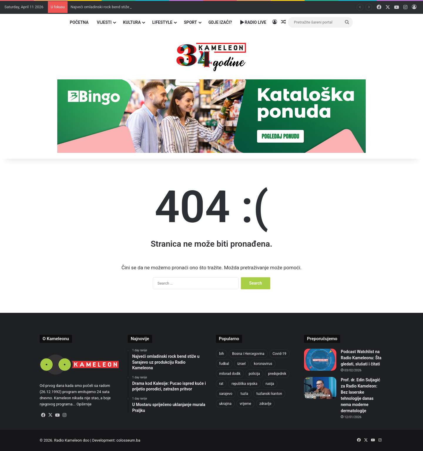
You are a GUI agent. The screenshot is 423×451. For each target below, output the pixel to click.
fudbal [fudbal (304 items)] (224, 364)
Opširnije (83, 404)
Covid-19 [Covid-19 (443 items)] (279, 354)
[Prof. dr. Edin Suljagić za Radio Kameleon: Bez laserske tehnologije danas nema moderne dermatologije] (320, 388)
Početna (79, 22)
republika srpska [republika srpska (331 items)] (244, 384)
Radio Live (253, 22)
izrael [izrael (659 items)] (241, 364)
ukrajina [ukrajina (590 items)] (225, 404)
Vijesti (104, 22)
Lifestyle (162, 22)
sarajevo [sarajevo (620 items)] (225, 394)
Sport (190, 22)
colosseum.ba (128, 440)
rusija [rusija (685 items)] (270, 384)
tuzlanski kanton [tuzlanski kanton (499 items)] (269, 394)
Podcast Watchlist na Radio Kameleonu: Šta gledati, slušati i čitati (361, 357)
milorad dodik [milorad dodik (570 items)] (230, 374)
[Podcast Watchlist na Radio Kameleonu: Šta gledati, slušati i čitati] (320, 360)
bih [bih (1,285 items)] (221, 354)
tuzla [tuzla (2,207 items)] (244, 394)
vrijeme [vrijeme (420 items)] (245, 404)
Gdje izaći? (220, 22)
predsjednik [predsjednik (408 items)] (277, 374)
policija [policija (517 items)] (254, 374)
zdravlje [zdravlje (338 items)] (265, 404)
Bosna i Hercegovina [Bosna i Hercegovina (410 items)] (248, 354)
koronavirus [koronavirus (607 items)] (263, 364)
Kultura (132, 22)
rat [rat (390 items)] (221, 384)
